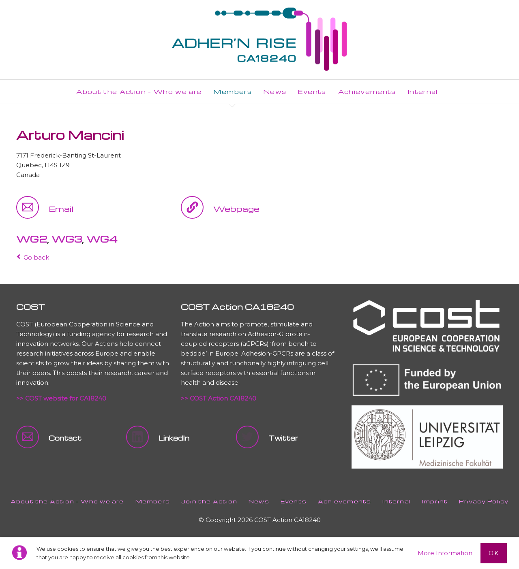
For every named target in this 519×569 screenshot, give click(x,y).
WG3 (66, 239)
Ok (494, 553)
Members (152, 501)
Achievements (344, 501)
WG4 (102, 239)
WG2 (31, 239)
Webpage (236, 208)
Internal (396, 501)
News (259, 501)
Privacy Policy (483, 501)
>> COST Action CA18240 (218, 398)
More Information (445, 553)
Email (61, 208)
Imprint (435, 501)
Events (294, 501)
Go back (36, 257)
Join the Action (209, 501)
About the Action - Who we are (67, 501)
